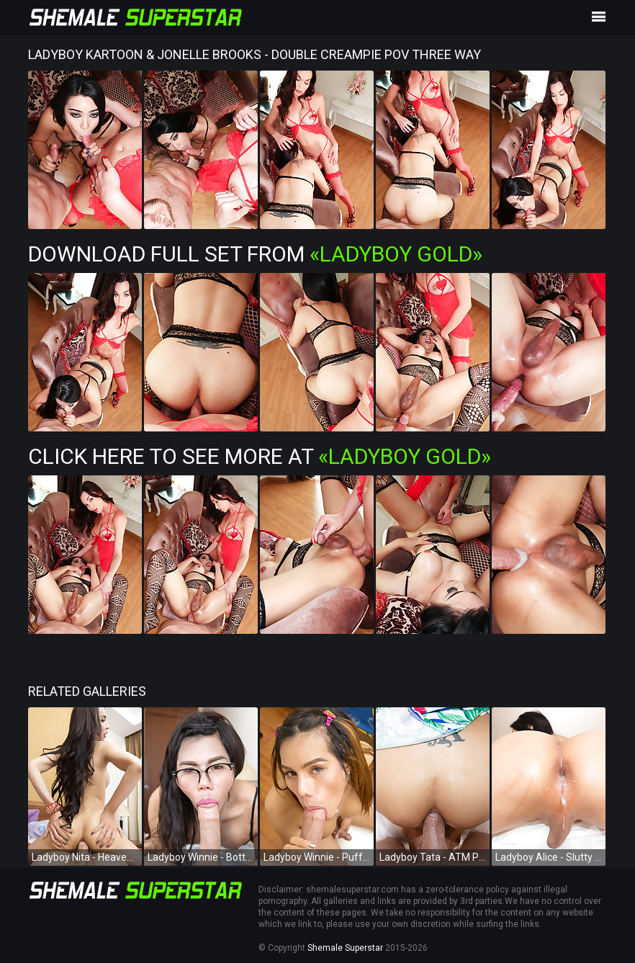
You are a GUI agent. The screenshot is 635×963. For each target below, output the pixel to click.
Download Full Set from (255, 253)
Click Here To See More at (259, 456)
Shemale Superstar (345, 948)
